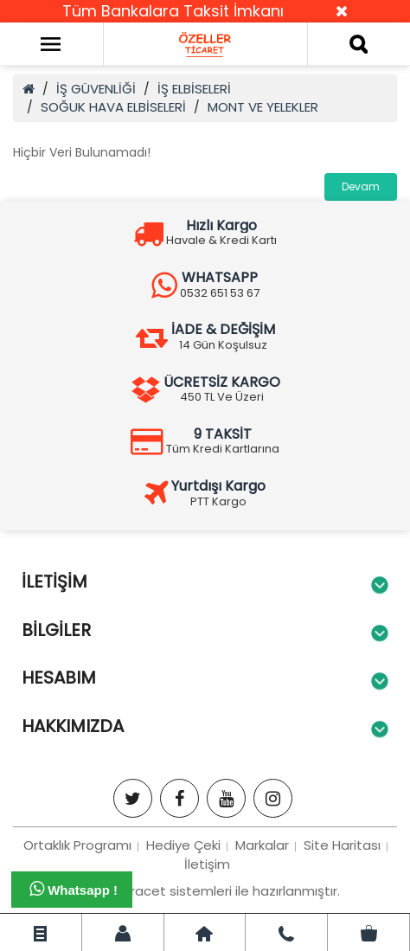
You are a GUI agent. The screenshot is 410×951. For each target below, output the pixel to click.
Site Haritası (342, 845)
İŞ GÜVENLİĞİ (96, 89)
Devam (361, 186)
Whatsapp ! (73, 888)
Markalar (262, 845)
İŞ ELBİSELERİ (194, 89)
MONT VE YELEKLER (263, 107)
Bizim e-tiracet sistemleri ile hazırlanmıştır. (205, 891)
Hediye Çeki (183, 845)
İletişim (207, 864)
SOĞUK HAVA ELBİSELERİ (113, 107)
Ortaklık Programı (77, 845)
